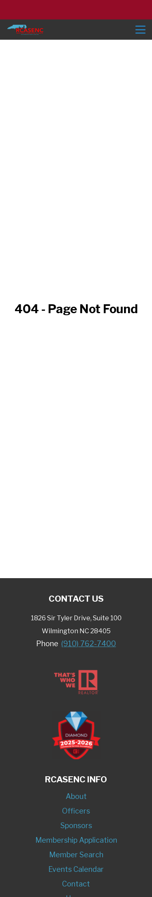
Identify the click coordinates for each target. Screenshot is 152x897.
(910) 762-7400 (88, 643)
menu (140, 30)
